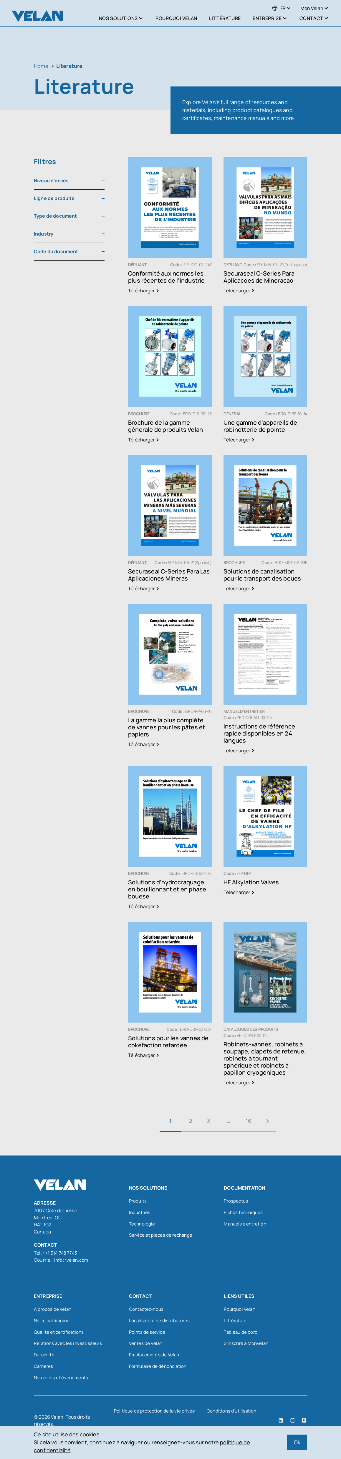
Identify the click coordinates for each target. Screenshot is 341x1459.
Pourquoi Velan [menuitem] (176, 18)
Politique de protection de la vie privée (154, 1413)
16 (250, 1120)
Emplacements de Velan (155, 1356)
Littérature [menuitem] (225, 18)
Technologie (142, 1225)
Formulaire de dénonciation (159, 1368)
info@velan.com (72, 1260)
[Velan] (37, 16)
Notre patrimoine (52, 1321)
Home (41, 65)
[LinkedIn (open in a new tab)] (281, 1422)
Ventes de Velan (146, 1344)
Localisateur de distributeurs (160, 1321)
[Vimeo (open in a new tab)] (304, 1422)
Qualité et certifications (60, 1333)
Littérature (236, 1321)
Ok (297, 1442)
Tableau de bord (241, 1333)
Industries (140, 1213)
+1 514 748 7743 (61, 1253)
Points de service (147, 1333)
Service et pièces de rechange (162, 1236)
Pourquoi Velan (240, 1309)
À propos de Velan (53, 1309)
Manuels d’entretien (246, 1225)
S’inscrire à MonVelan (248, 1344)
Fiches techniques (244, 1213)
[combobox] (69, 180)
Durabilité (45, 1356)
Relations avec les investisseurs (69, 1344)
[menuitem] (279, 8)
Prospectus (236, 1201)
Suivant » (272, 1121)
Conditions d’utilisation (233, 1413)
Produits (138, 1201)
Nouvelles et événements (62, 1380)
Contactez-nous (147, 1309)
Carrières (44, 1368)
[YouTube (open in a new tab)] (293, 1422)
